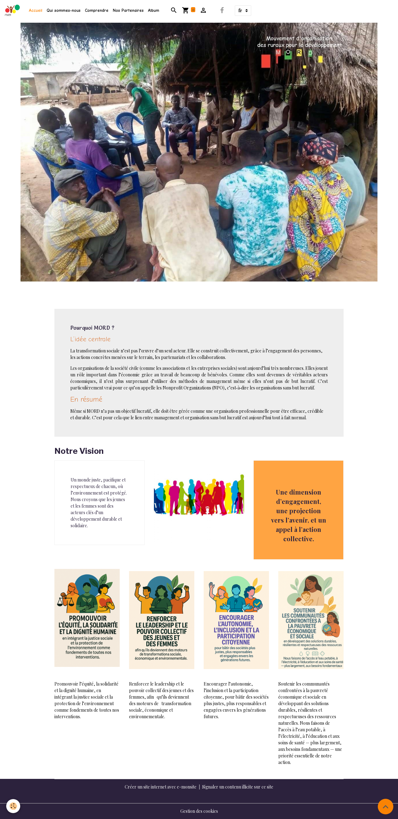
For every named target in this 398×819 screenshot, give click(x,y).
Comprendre (97, 10)
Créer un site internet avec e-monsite (161, 787)
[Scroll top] (385, 806)
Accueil (35, 10)
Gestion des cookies (199, 811)
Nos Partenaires (128, 10)
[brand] (13, 10)
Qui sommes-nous (64, 10)
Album (153, 10)
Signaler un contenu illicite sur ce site (237, 787)
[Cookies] (13, 806)
